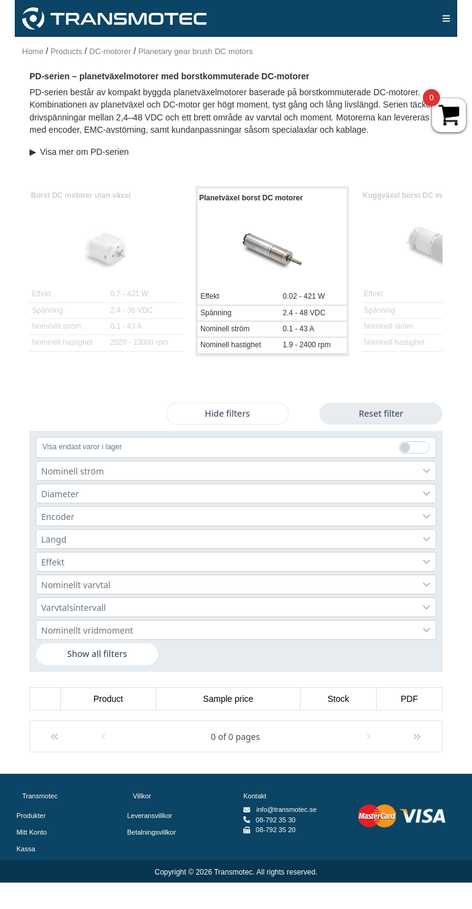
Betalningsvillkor (154, 832)
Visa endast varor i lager (82, 447)
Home (33, 51)
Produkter (33, 815)
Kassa (28, 848)
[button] (54, 736)
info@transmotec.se (286, 809)
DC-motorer (110, 51)
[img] (446, 18)
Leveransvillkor (152, 815)
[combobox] (236, 471)
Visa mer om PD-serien (79, 152)
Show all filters (97, 653)
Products (66, 51)
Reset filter (381, 413)
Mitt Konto (34, 832)
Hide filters (227, 413)
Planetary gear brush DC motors (195, 51)
